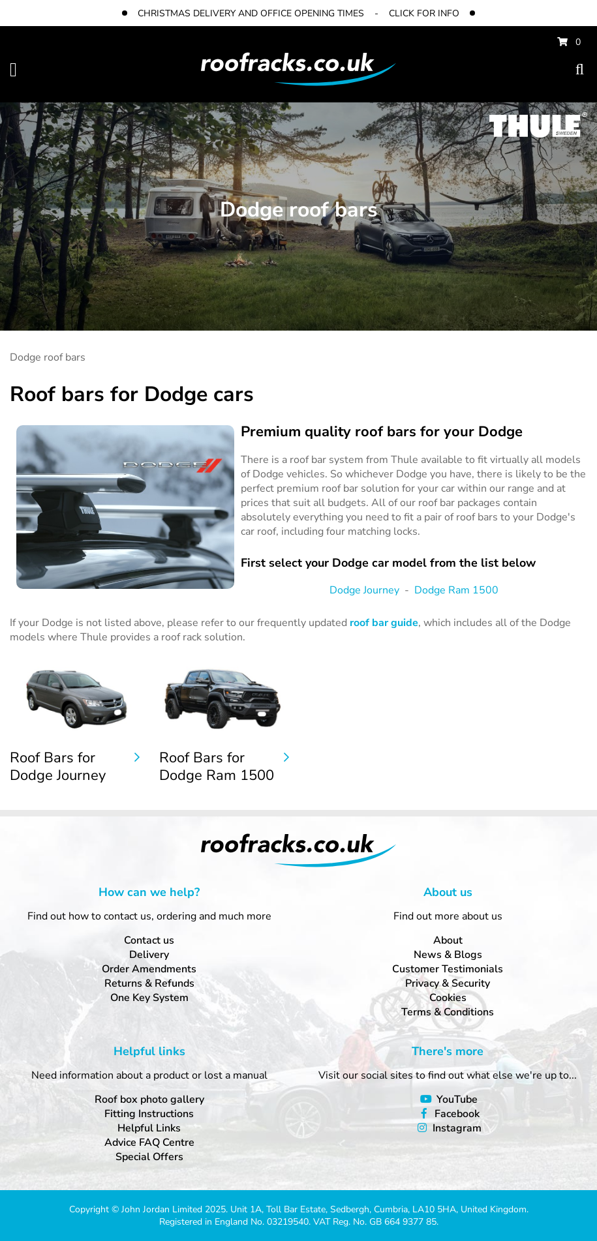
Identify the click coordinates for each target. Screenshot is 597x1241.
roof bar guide (384, 623)
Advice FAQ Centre (149, 1142)
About (448, 940)
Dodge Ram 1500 (456, 590)
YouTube (457, 1099)
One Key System (149, 998)
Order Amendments (149, 969)
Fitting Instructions (149, 1114)
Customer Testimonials (447, 969)
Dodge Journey (364, 590)
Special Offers (149, 1157)
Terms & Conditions (447, 1012)
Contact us (149, 940)
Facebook (457, 1114)
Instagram (457, 1128)
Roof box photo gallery (149, 1099)
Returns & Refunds (149, 983)
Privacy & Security (447, 983)
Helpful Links (149, 1128)
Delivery (149, 955)
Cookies (448, 998)
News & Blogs (448, 955)
